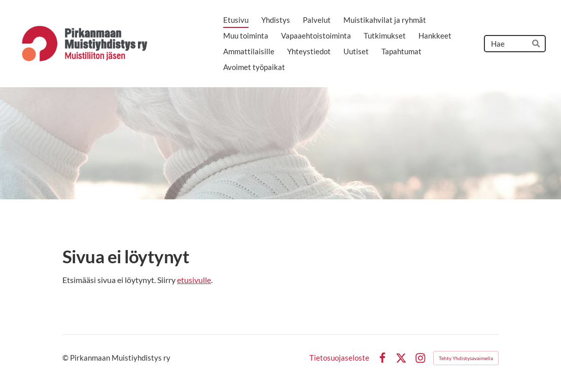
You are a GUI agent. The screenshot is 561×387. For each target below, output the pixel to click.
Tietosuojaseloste (339, 358)
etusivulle (194, 280)
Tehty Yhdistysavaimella (466, 358)
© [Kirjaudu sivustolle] (66, 357)
